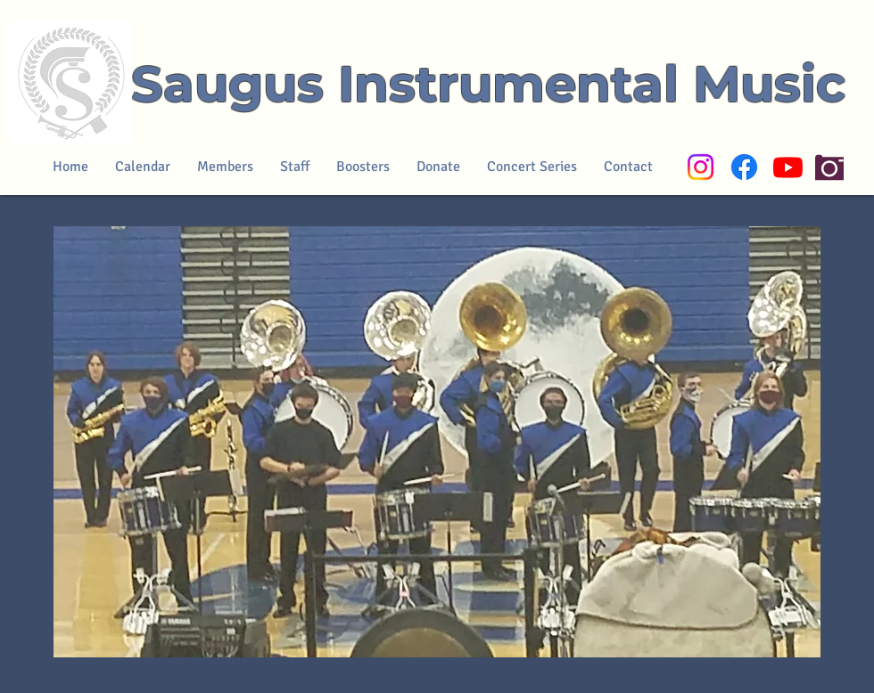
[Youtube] (788, 167)
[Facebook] (744, 167)
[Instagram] (700, 167)
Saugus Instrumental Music (488, 83)
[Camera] (829, 167)
